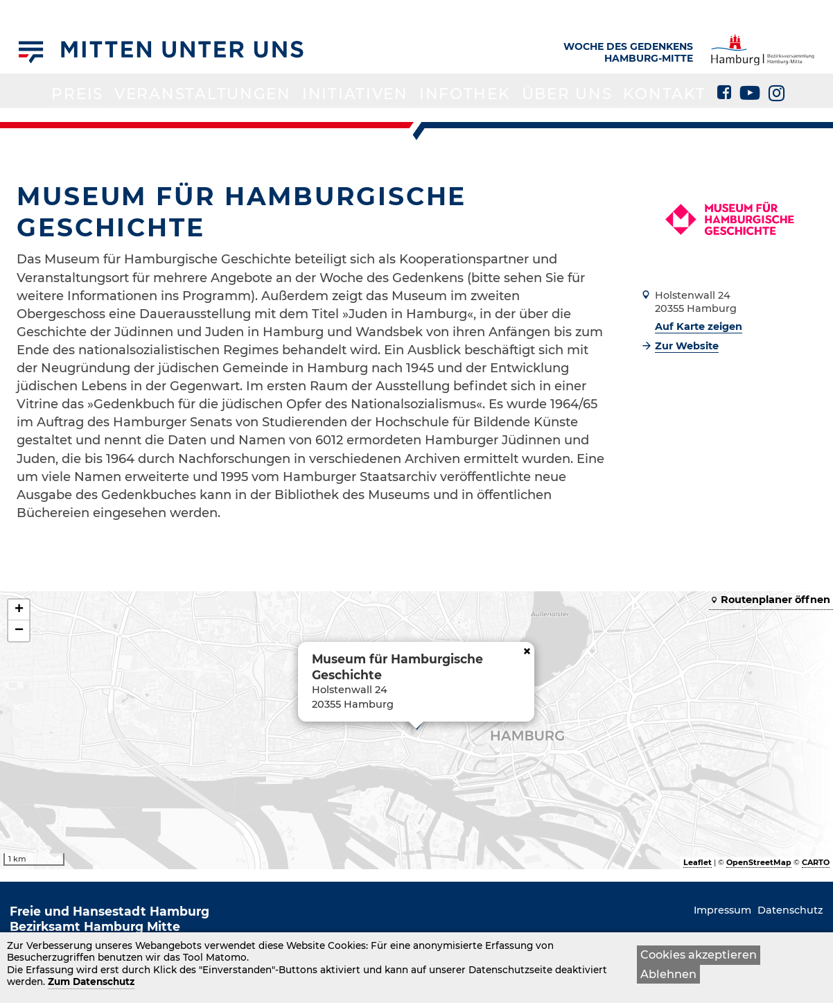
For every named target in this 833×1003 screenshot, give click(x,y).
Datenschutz (790, 910)
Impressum (722, 910)
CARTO (816, 862)
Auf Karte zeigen (698, 326)
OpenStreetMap (758, 862)
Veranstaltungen (241, 119)
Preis (142, 119)
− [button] (19, 630)
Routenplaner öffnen (775, 599)
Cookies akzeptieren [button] (698, 955)
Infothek (447, 119)
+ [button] (19, 610)
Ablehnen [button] (668, 974)
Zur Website (687, 346)
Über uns (529, 119)
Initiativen (360, 119)
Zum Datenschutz (91, 982)
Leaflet (697, 862)
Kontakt (608, 119)
